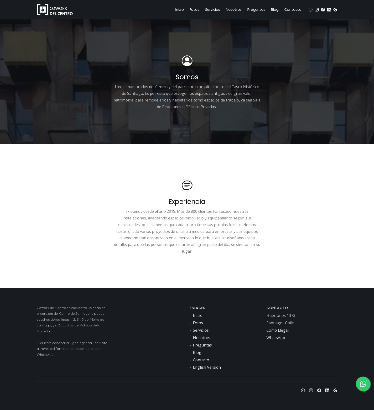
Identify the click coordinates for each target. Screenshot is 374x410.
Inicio (179, 9)
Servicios (212, 9)
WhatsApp (275, 337)
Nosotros (234, 9)
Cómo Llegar (277, 330)
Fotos (194, 9)
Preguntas (256, 9)
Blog (274, 9)
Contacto (292, 9)
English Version (207, 367)
